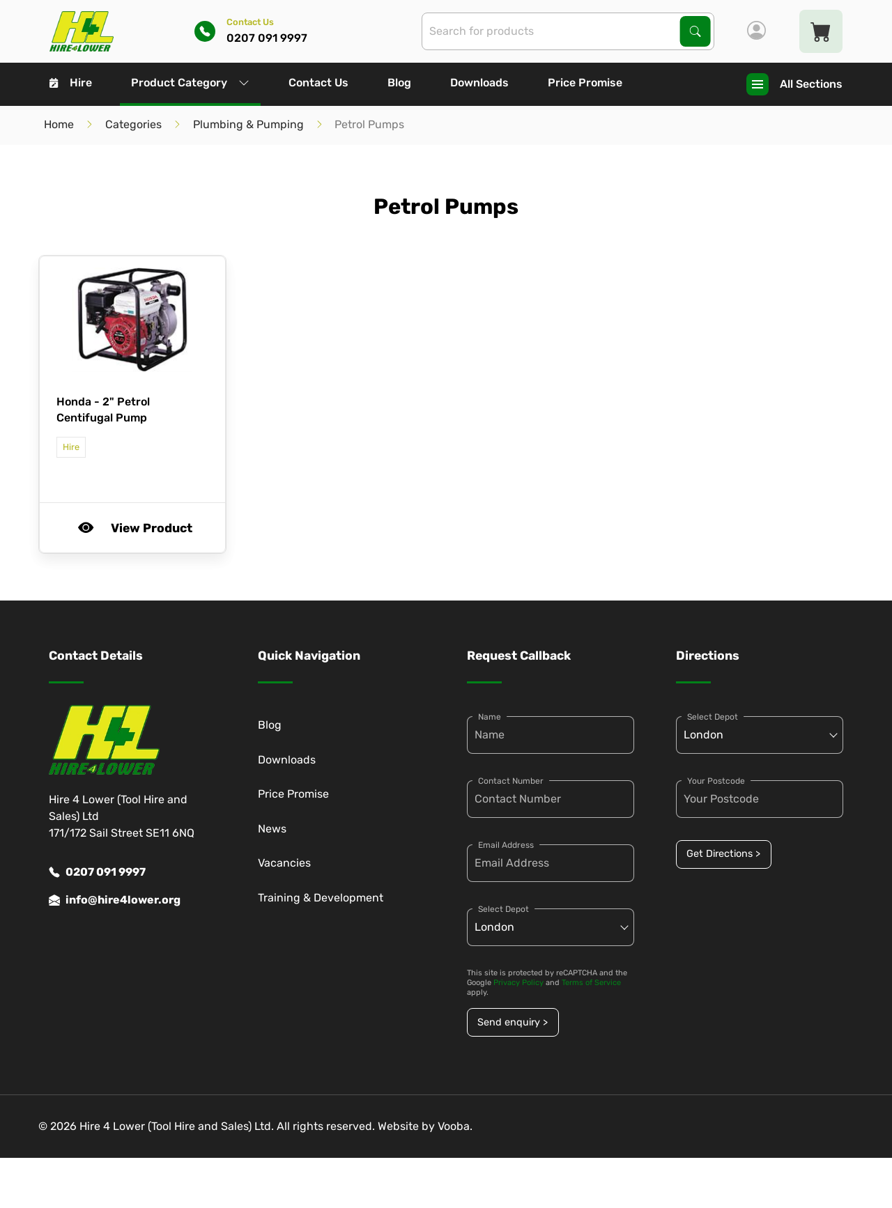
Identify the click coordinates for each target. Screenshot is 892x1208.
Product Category (190, 82)
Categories (133, 124)
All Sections (794, 84)
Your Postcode (716, 781)
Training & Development (320, 897)
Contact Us (318, 82)
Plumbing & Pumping (248, 124)
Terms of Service (591, 982)
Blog (399, 82)
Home (59, 124)
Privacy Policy (518, 982)
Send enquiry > (512, 1022)
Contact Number (511, 781)
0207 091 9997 (97, 872)
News (272, 828)
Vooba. (455, 1126)
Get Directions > (723, 854)
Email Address (506, 845)
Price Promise (585, 82)
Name (489, 717)
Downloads (479, 82)
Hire (70, 82)
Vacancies (284, 862)
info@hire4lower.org (114, 900)
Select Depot (503, 909)
